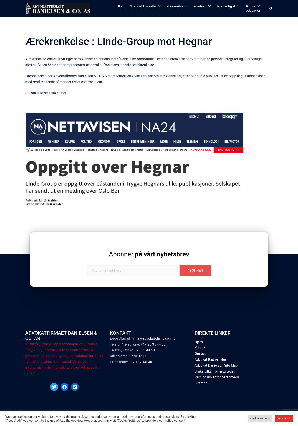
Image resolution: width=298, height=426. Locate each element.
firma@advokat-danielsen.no (154, 338)
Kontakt (201, 348)
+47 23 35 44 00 (153, 344)
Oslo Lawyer (253, 10)
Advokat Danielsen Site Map (216, 365)
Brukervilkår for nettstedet (215, 371)
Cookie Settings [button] (260, 418)
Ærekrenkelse (175, 6)
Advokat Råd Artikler (210, 360)
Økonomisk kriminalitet (142, 6)
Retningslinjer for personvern (217, 377)
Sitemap (201, 383)
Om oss (250, 6)
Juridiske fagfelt (226, 6)
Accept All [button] (283, 418)
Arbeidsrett (199, 6)
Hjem (121, 6)
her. (64, 93)
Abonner (149, 254)
